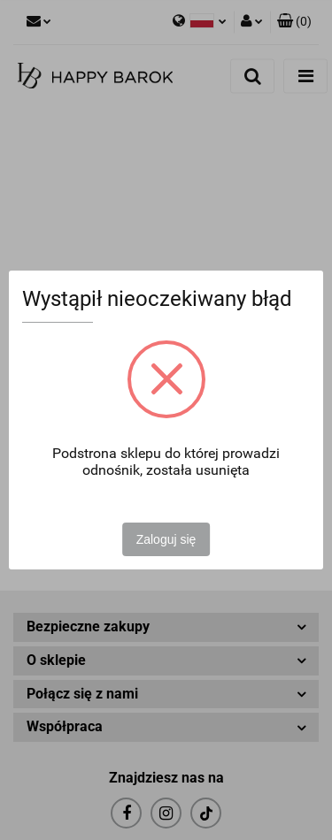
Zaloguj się (166, 539)
